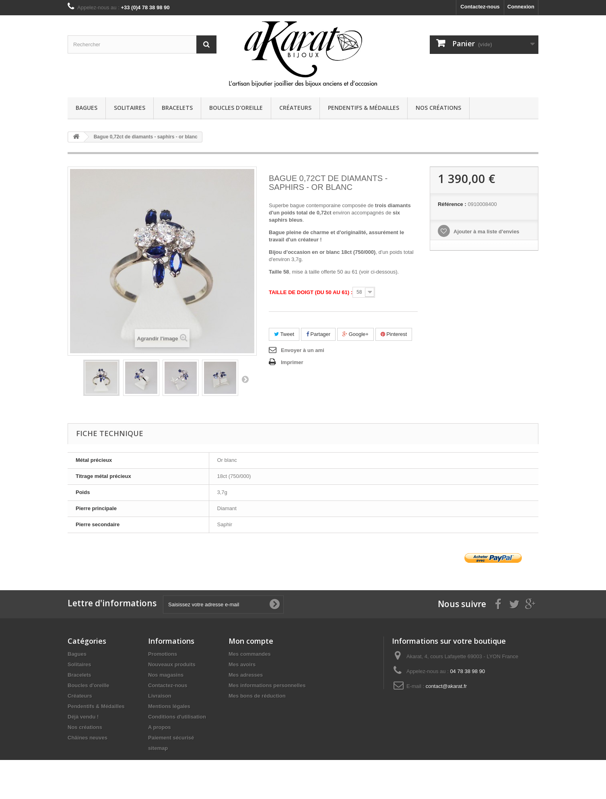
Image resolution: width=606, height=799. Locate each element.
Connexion (520, 7)
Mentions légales (169, 706)
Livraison (159, 696)
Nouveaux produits (172, 664)
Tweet (284, 334)
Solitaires (129, 107)
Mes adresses (246, 675)
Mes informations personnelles (267, 685)
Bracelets (177, 107)
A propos (159, 727)
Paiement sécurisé (171, 738)
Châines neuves (87, 738)
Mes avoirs (242, 664)
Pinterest (394, 334)
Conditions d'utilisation (177, 717)
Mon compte (251, 641)
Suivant (245, 379)
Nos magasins (165, 675)
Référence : (452, 204)
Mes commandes (250, 654)
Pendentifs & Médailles (363, 107)
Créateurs (295, 107)
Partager (318, 334)
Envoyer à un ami (302, 350)
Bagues (86, 107)
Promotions (162, 654)
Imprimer (292, 362)
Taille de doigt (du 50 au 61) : (310, 292)
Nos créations (438, 107)
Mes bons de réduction (257, 696)
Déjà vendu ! (83, 717)
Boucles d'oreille (236, 107)
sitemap (158, 748)
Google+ (355, 334)
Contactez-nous (480, 7)
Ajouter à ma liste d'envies (485, 232)
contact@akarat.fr (446, 686)
